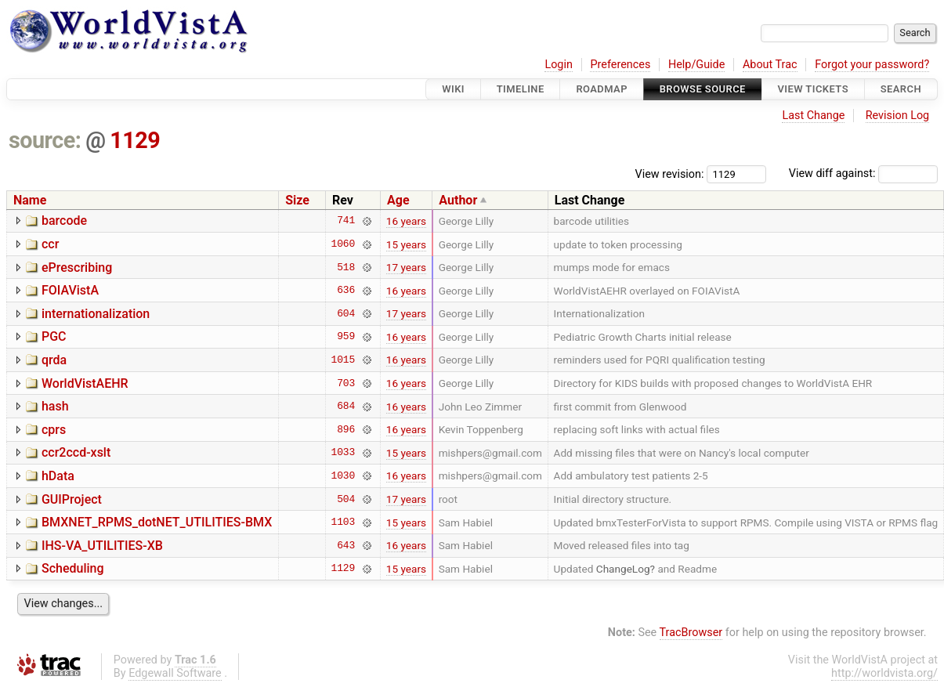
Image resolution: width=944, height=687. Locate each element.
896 (346, 429)
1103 (343, 522)
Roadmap (602, 89)
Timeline (520, 89)
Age (398, 200)
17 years (406, 267)
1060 (343, 244)
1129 (135, 140)
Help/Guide (696, 64)
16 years (406, 221)
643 (346, 545)
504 (346, 499)
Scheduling (73, 568)
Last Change (813, 115)
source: (45, 140)
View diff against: (863, 173)
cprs (54, 429)
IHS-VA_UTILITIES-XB (102, 545)
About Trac (770, 64)
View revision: (669, 173)
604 (346, 313)
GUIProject (72, 499)
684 (346, 407)
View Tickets (813, 89)
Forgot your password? (872, 64)
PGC (54, 336)
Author (458, 200)
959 (346, 337)
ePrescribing (77, 267)
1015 (343, 360)
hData (58, 475)
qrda (54, 360)
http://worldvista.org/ (884, 673)
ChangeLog (623, 568)
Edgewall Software (175, 673)
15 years (406, 244)
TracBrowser (691, 632)
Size (297, 200)
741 (346, 221)
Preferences (620, 64)
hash (55, 406)
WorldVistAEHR (85, 383)
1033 (343, 453)
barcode (64, 220)
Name (29, 200)
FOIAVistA (70, 290)
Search (901, 89)
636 (346, 291)
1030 (343, 475)
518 (346, 267)
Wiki (453, 89)
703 (346, 383)
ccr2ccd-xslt (76, 452)
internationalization (96, 313)
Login (558, 64)
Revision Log (898, 115)
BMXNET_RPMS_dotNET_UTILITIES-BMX (157, 522)
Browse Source (703, 89)
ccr (50, 244)
